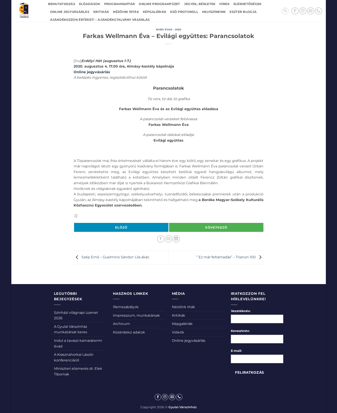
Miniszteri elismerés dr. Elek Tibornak (78, 371)
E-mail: (236, 351)
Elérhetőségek (247, 4)
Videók (178, 332)
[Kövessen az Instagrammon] (302, 11)
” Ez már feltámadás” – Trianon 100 (230, 257)
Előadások (89, 4)
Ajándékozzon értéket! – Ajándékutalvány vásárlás (100, 20)
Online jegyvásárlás (69, 12)
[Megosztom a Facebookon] (160, 239)
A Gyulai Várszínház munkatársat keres (70, 329)
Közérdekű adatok (129, 332)
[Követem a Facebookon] (295, 11)
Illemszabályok (126, 307)
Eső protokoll (184, 12)
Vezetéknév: (241, 311)
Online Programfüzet (159, 4)
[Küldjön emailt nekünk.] (310, 11)
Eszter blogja (243, 12)
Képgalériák (154, 12)
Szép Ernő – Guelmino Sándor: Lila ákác (111, 257)
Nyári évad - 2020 (168, 29)
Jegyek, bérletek (200, 4)
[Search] (285, 10)
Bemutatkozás (61, 4)
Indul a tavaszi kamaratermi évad (78, 343)
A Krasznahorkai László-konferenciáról (74, 357)
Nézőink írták (126, 12)
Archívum (121, 324)
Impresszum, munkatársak (136, 315)
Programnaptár (119, 4)
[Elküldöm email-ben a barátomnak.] (168, 239)
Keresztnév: (240, 331)
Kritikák (101, 12)
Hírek (224, 4)
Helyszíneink (214, 12)
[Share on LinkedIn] (176, 239)
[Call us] (318, 11)
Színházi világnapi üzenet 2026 (76, 315)
